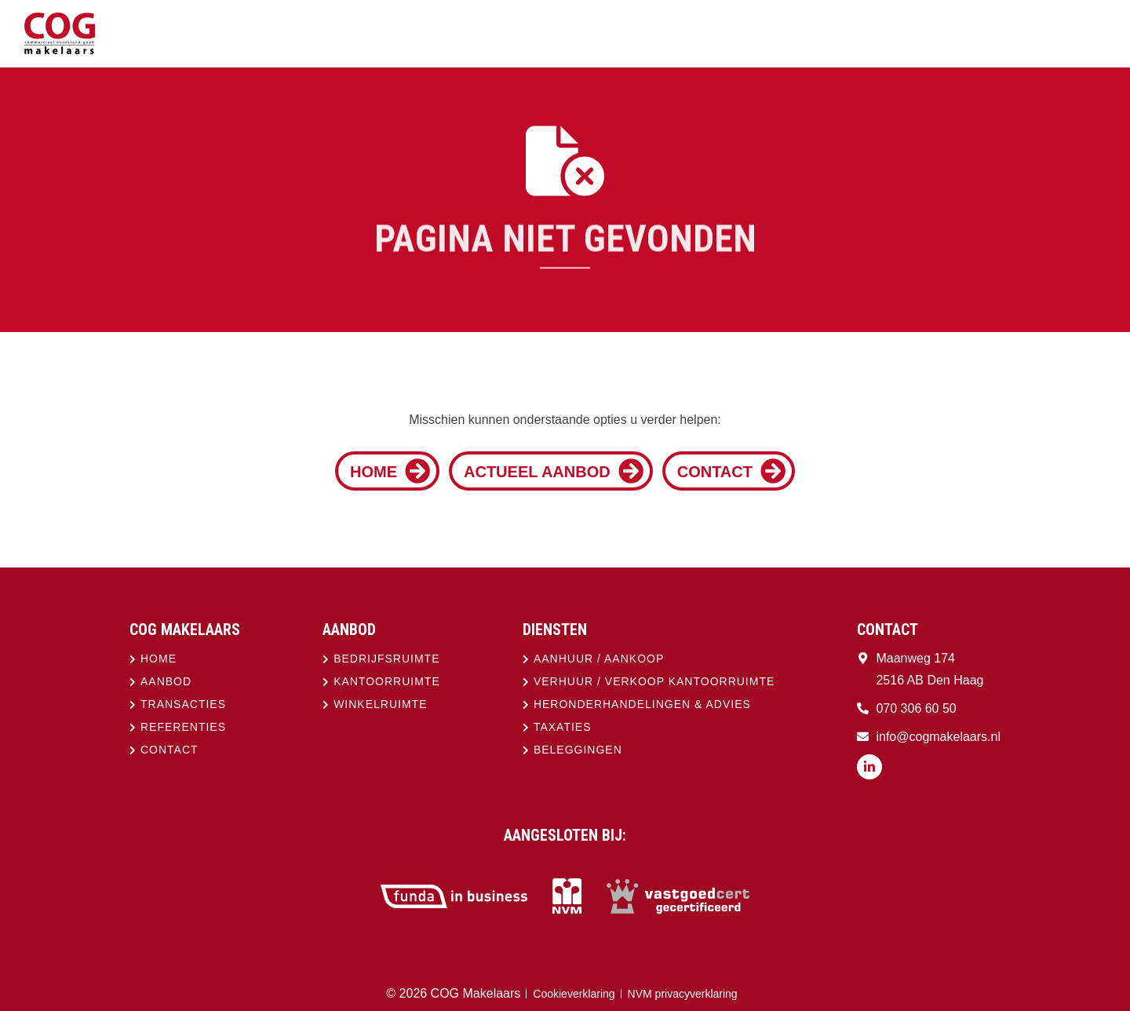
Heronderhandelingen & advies (642, 704)
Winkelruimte (380, 704)
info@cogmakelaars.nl (938, 736)
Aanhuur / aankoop (599, 658)
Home (390, 471)
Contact (731, 471)
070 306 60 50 (916, 708)
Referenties (183, 727)
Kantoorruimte (387, 681)
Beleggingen (578, 749)
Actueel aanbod (553, 471)
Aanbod (165, 681)
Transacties (183, 704)
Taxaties (563, 727)
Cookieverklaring (573, 993)
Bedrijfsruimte (386, 658)
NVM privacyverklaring (683, 993)
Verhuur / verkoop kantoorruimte (654, 681)
